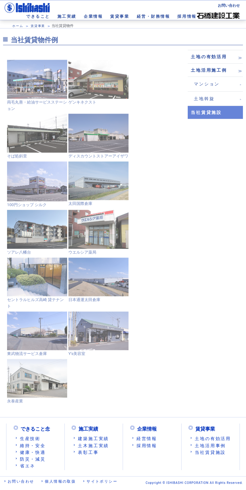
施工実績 (66, 16)
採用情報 (186, 16)
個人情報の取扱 (60, 481)
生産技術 (30, 438)
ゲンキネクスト (82, 104)
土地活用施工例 (209, 70)
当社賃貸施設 (210, 452)
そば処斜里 (17, 158)
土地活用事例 (210, 445)
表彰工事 (88, 452)
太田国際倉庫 (80, 206)
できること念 (35, 429)
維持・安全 (33, 445)
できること (38, 16)
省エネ (27, 465)
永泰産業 (15, 403)
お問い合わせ (229, 5)
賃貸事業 (119, 16)
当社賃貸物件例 (34, 40)
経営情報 (146, 438)
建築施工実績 (93, 438)
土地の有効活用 (209, 56)
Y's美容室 (76, 356)
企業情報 (93, 16)
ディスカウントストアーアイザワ (98, 158)
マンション (207, 83)
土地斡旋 (204, 98)
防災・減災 (33, 459)
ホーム (17, 26)
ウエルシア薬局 (82, 254)
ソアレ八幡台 (19, 254)
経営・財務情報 (153, 16)
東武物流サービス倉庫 (27, 356)
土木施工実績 (93, 445)
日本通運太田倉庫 (84, 302)
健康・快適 (33, 452)
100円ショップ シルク (27, 207)
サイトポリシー (101, 481)
